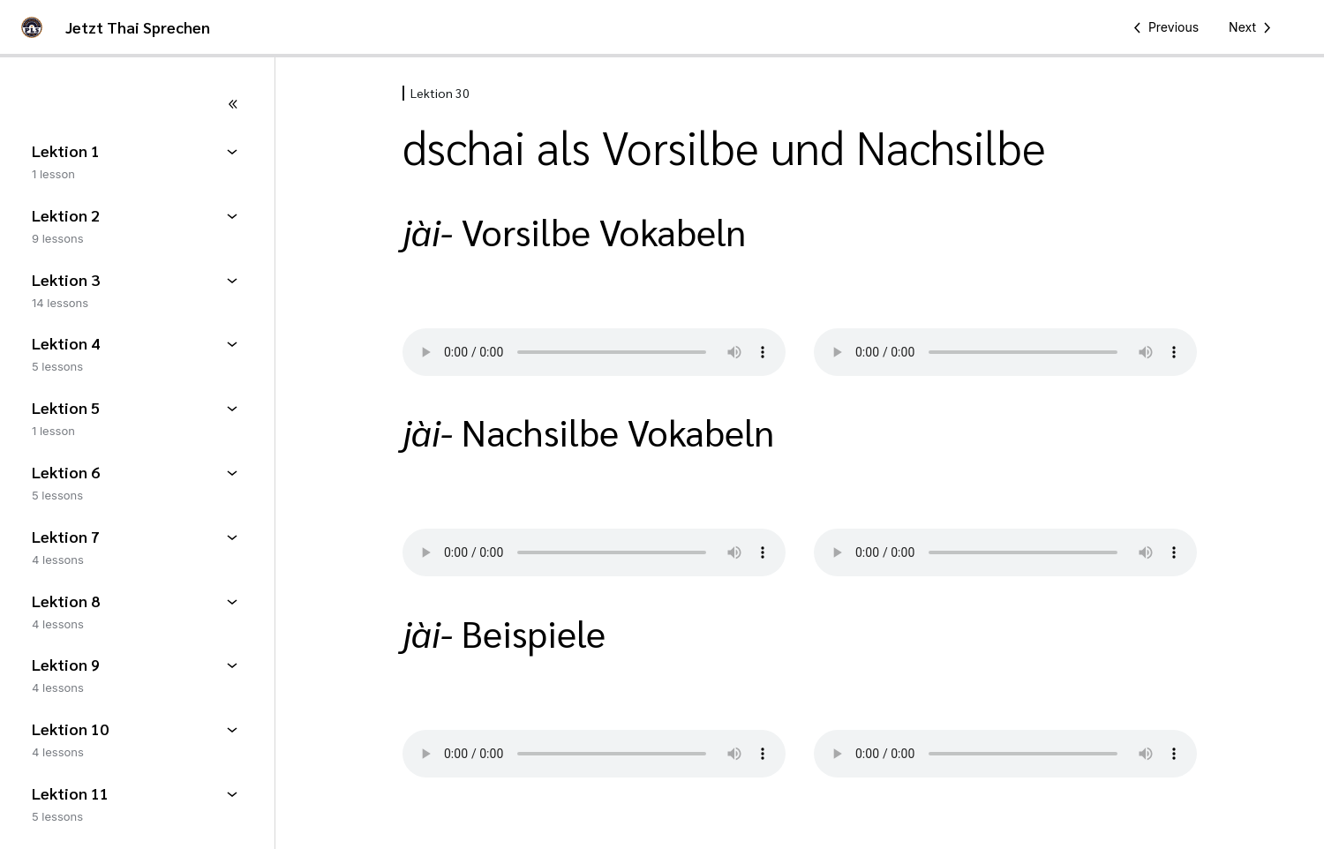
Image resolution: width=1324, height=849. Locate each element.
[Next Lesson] (1253, 27)
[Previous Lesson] (1163, 27)
